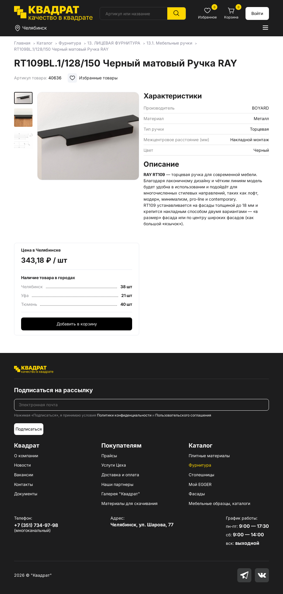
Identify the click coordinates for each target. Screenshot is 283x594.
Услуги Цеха (113, 464)
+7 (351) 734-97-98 (36, 525)
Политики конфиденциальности (124, 415)
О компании (26, 455)
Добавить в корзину (77, 323)
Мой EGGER (200, 484)
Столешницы (201, 474)
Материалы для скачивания (129, 503)
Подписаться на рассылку (53, 390)
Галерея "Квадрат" (120, 493)
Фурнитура (200, 464)
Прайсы (109, 455)
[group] (88, 165)
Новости (22, 464)
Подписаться (29, 428)
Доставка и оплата (120, 474)
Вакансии (23, 474)
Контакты (23, 484)
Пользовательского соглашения (183, 415)
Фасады (197, 493)
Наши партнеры (117, 484)
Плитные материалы (209, 455)
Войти (257, 13)
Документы (25, 493)
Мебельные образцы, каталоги (219, 503)
